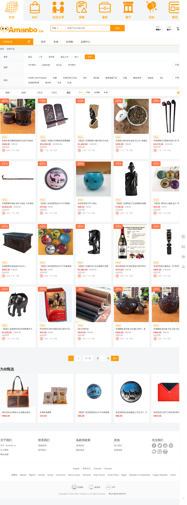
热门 (76, 57)
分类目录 (16, 41)
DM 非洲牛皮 (83, 329)
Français (98, 468)
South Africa (113, 475)
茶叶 (85, 78)
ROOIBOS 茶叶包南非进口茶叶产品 (55, 329)
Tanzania (87, 475)
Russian (108, 468)
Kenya (50, 475)
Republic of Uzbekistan (139, 475)
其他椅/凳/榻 (33, 83)
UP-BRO (32, 65)
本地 (55, 41)
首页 (43, 41)
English (76, 468)
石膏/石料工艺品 (70, 78)
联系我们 (42, 450)
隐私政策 (80, 450)
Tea (161, 78)
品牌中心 (85, 41)
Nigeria (32, 475)
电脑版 (77, 487)
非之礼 (59, 65)
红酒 (69, 83)
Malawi (23, 475)
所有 (80, 92)
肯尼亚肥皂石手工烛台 (87, 203)
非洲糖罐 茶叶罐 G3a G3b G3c (166, 329)
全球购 (69, 41)
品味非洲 (46, 65)
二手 (40, 57)
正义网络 (4, 450)
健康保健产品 (111, 78)
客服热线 (42, 445)
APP (110, 487)
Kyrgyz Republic (160, 475)
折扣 (90, 57)
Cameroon (61, 475)
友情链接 (118, 450)
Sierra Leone (74, 475)
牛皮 (59, 83)
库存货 (51, 57)
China (173, 475)
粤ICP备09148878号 (117, 494)
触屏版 (94, 487)
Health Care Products (37, 78)
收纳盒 (150, 78)
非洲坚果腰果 (45, 412)
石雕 (125, 78)
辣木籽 (48, 83)
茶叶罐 (96, 78)
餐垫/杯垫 (137, 78)
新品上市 (64, 57)
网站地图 (4, 454)
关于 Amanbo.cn (8, 445)
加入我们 (118, 445)
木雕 (55, 78)
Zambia (41, 475)
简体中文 (87, 468)
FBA (88, 92)
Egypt (123, 475)
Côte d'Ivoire (99, 475)
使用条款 (80, 445)
